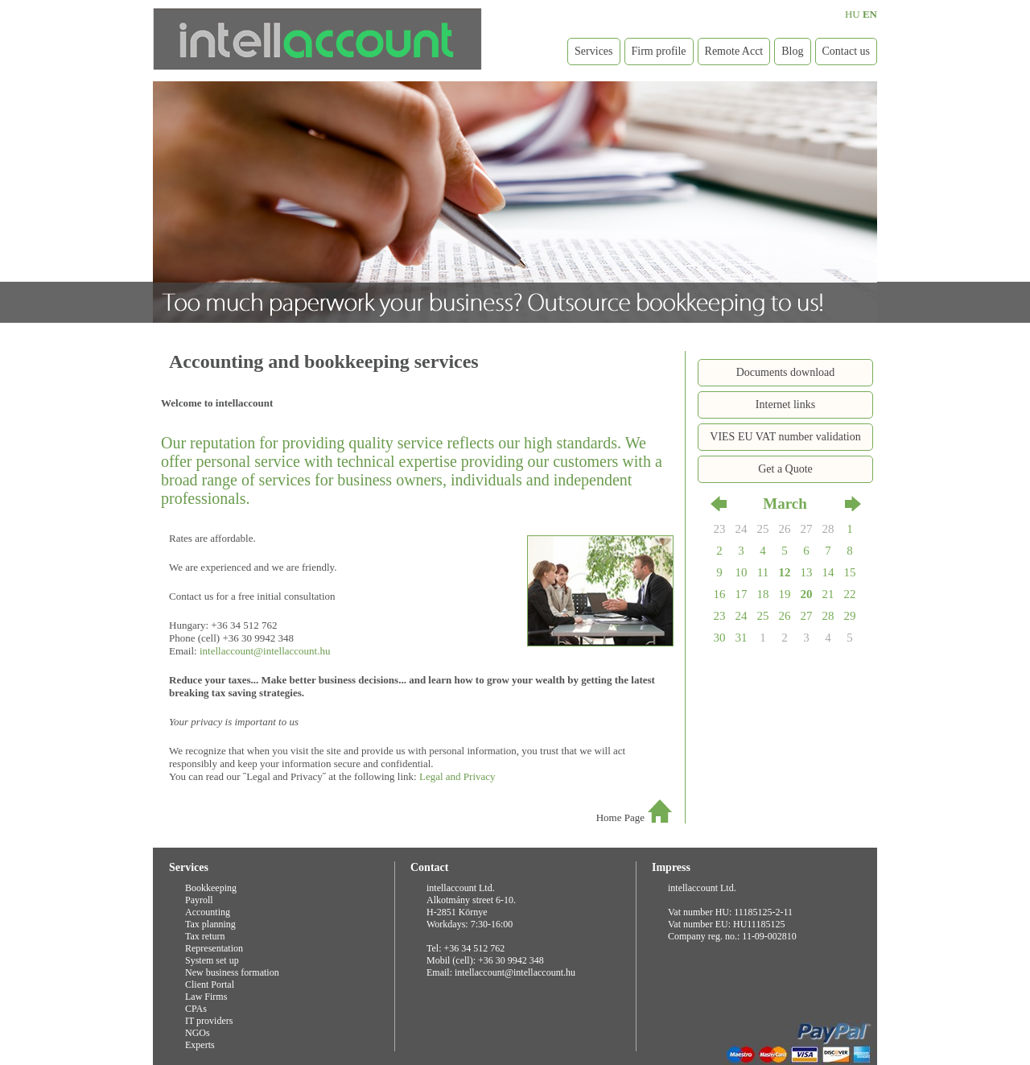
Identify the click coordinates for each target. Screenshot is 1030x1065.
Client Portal (209, 984)
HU (852, 14)
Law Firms (206, 996)
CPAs (196, 1008)
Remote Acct (734, 51)
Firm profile (659, 51)
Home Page (620, 817)
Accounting (207, 912)
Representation (214, 948)
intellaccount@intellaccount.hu (265, 651)
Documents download (785, 372)
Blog (792, 51)
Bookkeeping (211, 888)
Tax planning (210, 924)
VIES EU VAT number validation (785, 437)
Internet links (785, 404)
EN (870, 14)
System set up (212, 960)
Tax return (205, 936)
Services (593, 51)
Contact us (846, 51)
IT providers (209, 1020)
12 (785, 572)
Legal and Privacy (457, 776)
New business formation (232, 972)
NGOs (197, 1032)
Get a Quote (785, 469)
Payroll (199, 900)
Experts (200, 1045)
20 (807, 594)
